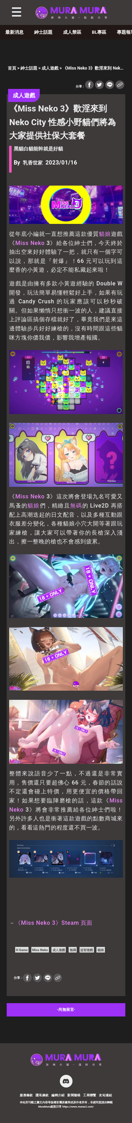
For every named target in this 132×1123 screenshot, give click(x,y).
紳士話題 (43, 32)
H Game (21, 950)
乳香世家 (33, 163)
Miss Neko (29, 243)
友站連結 (105, 1095)
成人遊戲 (50, 68)
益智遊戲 (86, 950)
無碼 (76, 505)
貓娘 (105, 234)
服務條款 (26, 1095)
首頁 (12, 68)
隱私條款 (42, 1095)
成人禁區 (72, 32)
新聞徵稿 (74, 1095)
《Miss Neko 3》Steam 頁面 (54, 922)
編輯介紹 (58, 1095)
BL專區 (99, 32)
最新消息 (14, 32)
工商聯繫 (89, 1095)
